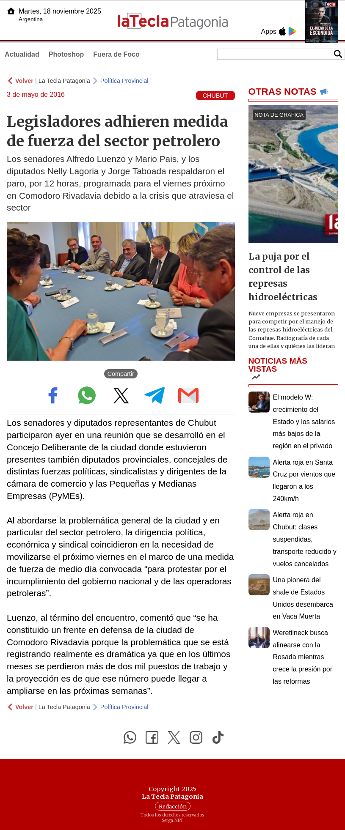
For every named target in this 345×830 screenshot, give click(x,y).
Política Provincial (124, 80)
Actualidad (22, 54)
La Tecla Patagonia (64, 80)
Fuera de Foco (116, 54)
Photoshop (66, 54)
